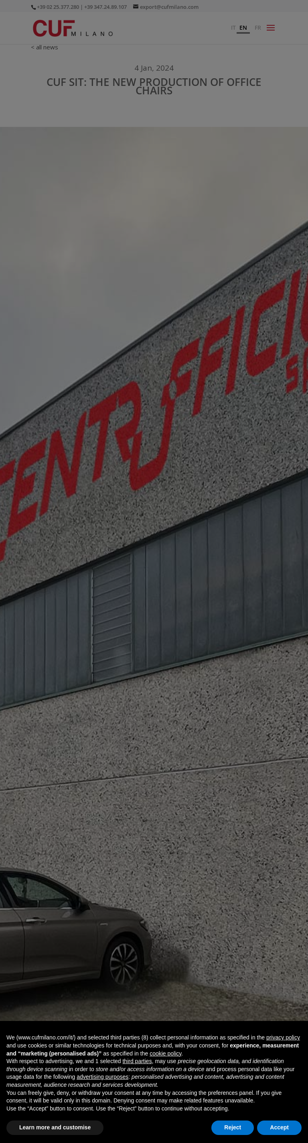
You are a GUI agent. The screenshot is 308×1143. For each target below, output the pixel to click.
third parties (137, 1061)
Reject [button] (232, 1127)
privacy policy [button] (283, 1037)
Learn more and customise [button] (55, 1127)
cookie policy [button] (165, 1053)
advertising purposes (102, 1077)
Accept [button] (279, 1127)
